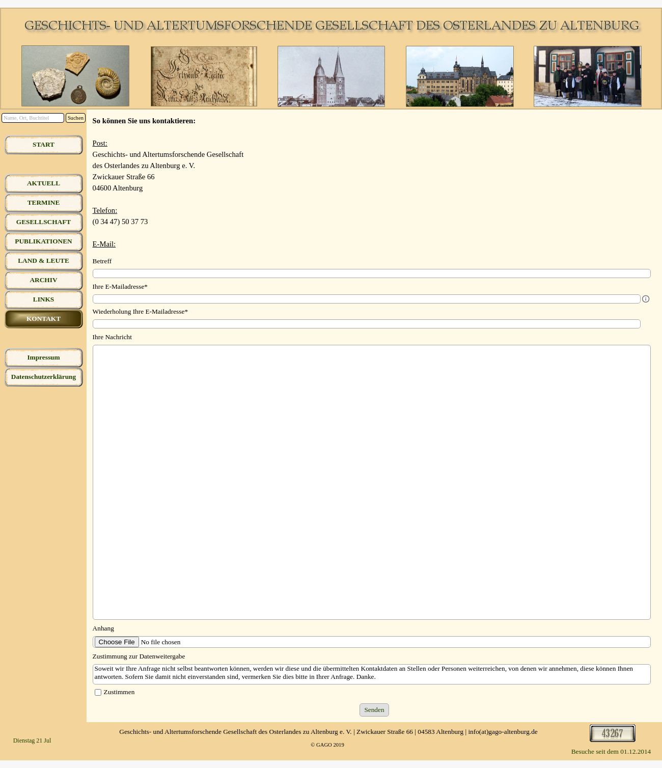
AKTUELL (43, 183)
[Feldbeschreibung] (646, 299)
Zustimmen (119, 692)
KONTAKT (43, 318)
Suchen (76, 118)
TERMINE (43, 202)
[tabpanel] (374, 182)
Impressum (43, 357)
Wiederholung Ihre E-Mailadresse (140, 311)
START (43, 144)
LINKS (43, 299)
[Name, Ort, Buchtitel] (33, 118)
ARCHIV (43, 280)
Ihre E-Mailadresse (120, 286)
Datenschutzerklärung (43, 376)
